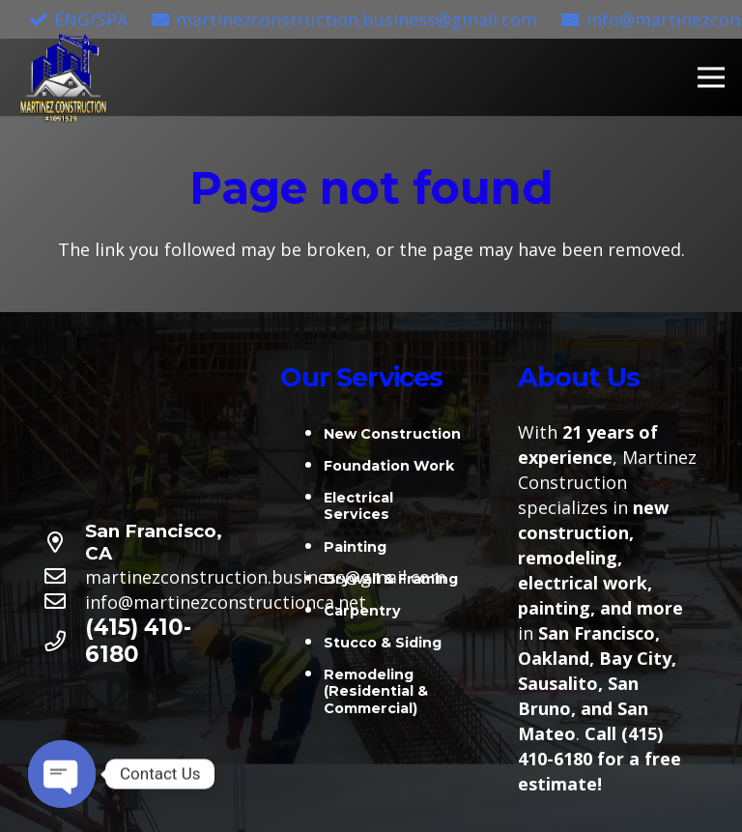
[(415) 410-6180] (64, 641)
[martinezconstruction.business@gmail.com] (64, 576)
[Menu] (711, 77)
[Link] (63, 78)
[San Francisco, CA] (64, 543)
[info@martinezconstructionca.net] (64, 602)
